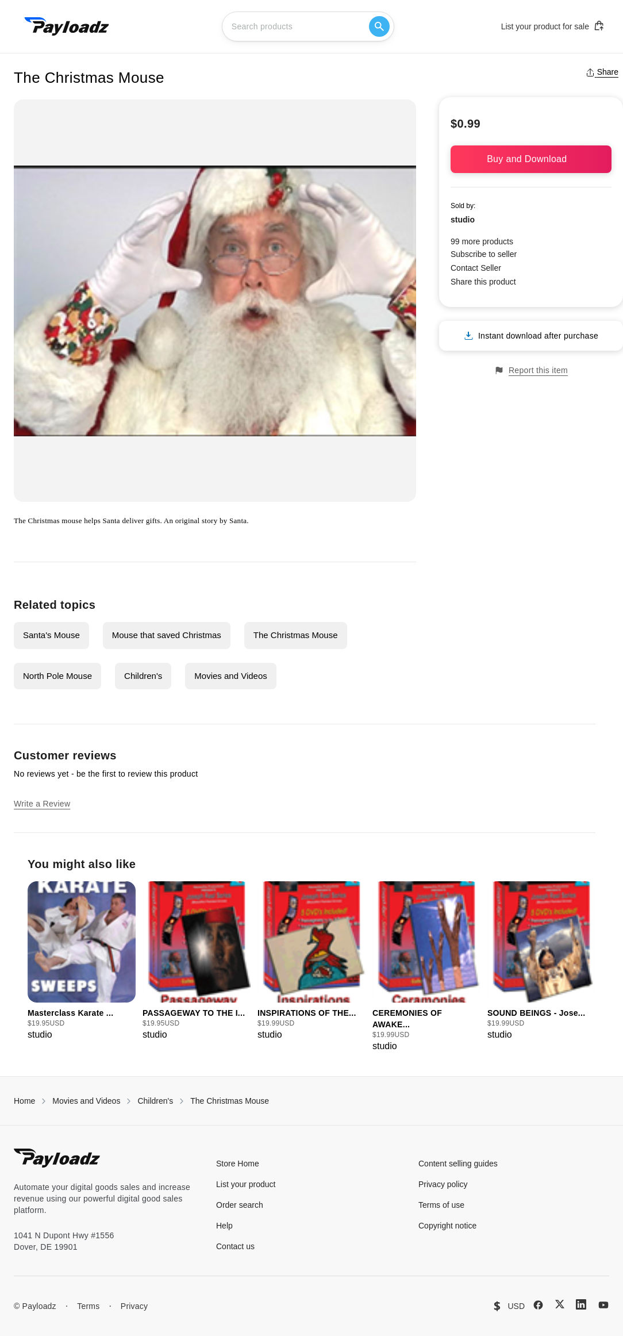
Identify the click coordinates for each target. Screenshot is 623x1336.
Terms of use (441, 1205)
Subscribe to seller (484, 254)
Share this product (483, 281)
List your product (246, 1184)
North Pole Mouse (57, 676)
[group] (82, 961)
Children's (143, 676)
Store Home (237, 1163)
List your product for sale (553, 26)
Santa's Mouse (51, 635)
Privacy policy (443, 1184)
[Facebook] (538, 1305)
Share (602, 71)
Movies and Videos (230, 676)
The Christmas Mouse (295, 635)
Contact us (235, 1246)
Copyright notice (447, 1225)
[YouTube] (603, 1305)
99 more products (482, 241)
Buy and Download (531, 159)
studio (463, 219)
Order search (239, 1205)
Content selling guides (458, 1163)
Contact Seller (476, 267)
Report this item (531, 370)
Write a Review (42, 803)
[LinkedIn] (581, 1304)
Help (224, 1225)
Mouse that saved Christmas (166, 635)
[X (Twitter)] (559, 1304)
